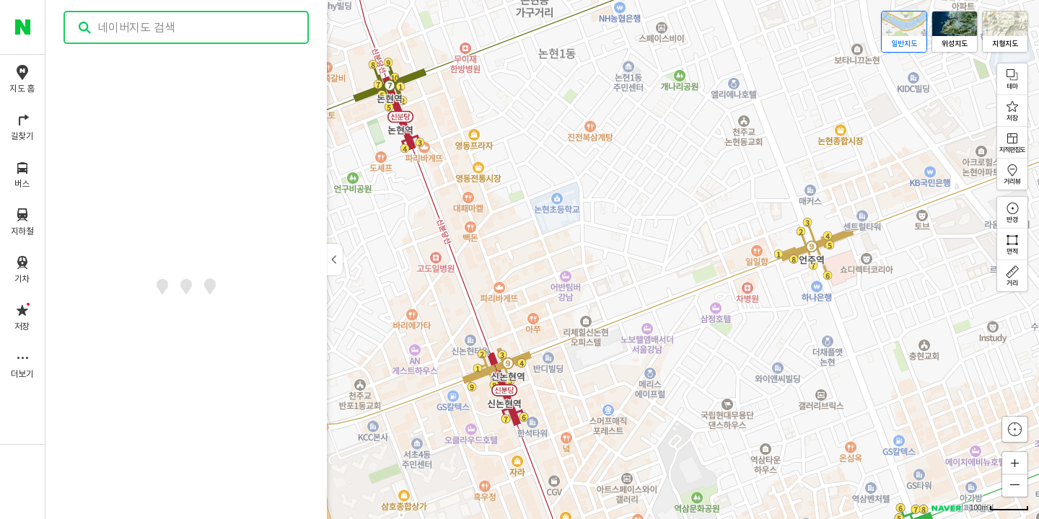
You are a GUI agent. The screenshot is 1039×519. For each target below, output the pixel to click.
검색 (85, 27)
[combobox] (186, 27)
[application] (542, 259)
